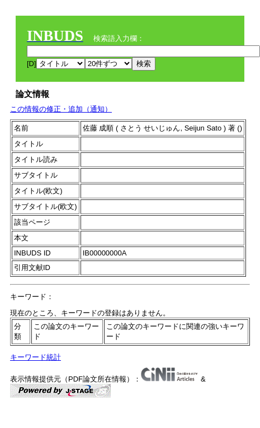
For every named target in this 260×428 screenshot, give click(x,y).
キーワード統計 (35, 357)
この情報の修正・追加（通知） (61, 109)
